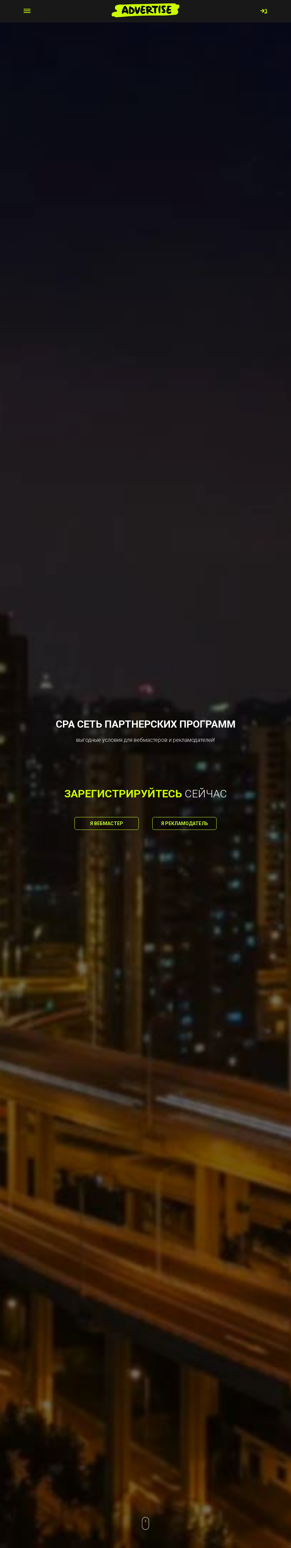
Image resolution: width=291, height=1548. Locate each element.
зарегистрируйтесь (123, 793)
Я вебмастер (106, 823)
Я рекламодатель (184, 823)
